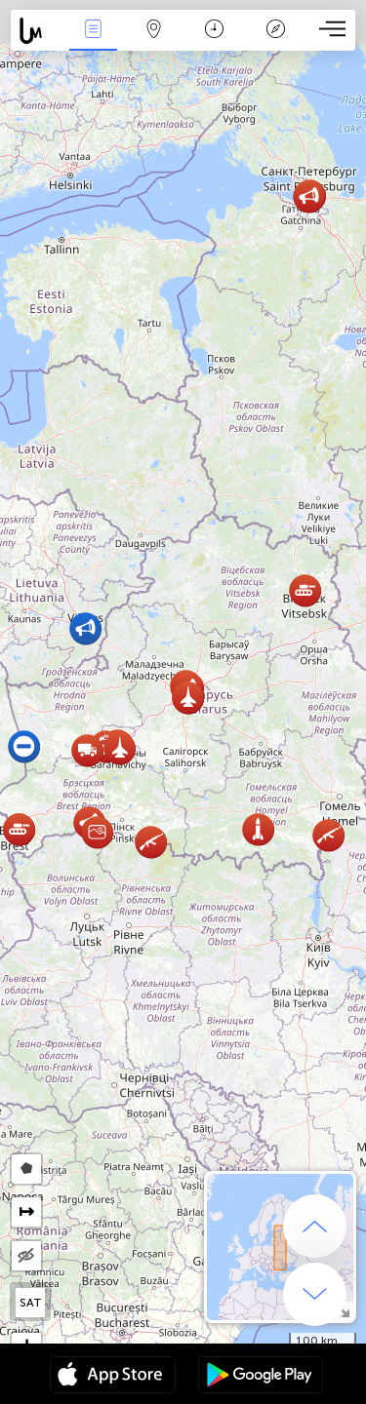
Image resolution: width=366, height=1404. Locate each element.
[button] (328, 835)
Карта (154, 31)
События (92, 31)
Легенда (275, 31)
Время (214, 31)
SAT (31, 1302)
